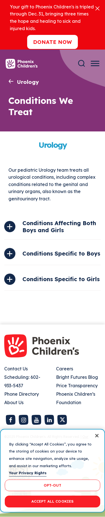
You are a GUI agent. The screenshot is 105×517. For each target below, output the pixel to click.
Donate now (52, 42)
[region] (52, 470)
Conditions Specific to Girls (61, 279)
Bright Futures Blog (77, 377)
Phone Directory (21, 394)
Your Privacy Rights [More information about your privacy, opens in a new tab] (27, 473)
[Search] (81, 63)
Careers (64, 368)
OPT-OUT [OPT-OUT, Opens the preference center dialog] (53, 485)
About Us (14, 402)
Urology (28, 82)
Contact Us (16, 368)
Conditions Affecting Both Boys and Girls (59, 227)
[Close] (97, 8)
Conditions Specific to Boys (61, 253)
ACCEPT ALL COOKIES (52, 501)
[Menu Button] (95, 63)
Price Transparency (77, 385)
